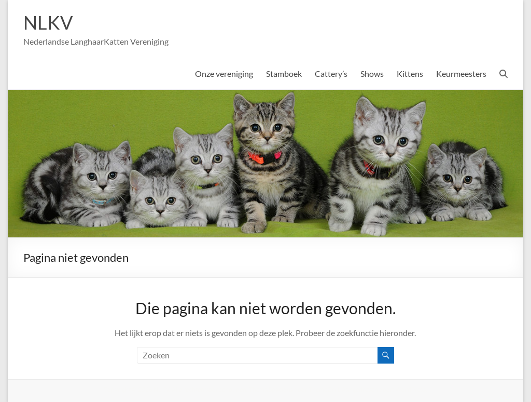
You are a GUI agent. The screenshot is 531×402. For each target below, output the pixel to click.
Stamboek (284, 73)
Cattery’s (331, 73)
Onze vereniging (224, 73)
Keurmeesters (461, 73)
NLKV (48, 22)
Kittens (410, 73)
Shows (372, 73)
